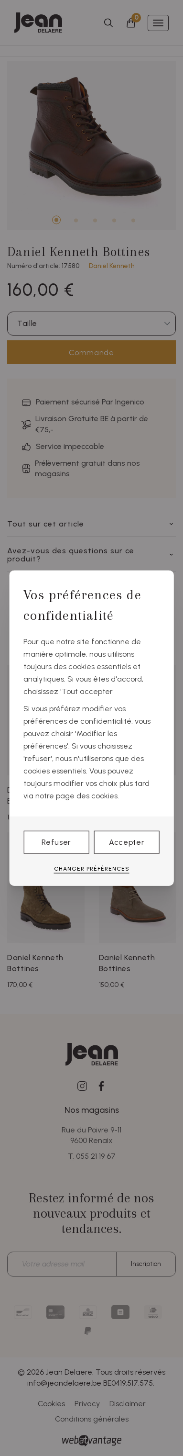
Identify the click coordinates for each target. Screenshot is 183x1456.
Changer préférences (91, 868)
